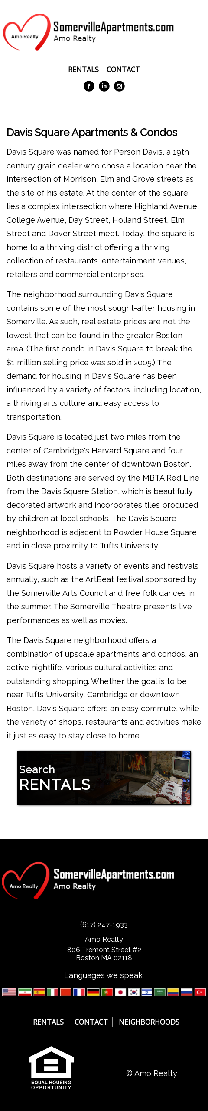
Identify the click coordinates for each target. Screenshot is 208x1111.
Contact (123, 69)
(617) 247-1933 (104, 925)
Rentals (83, 69)
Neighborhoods (149, 1022)
